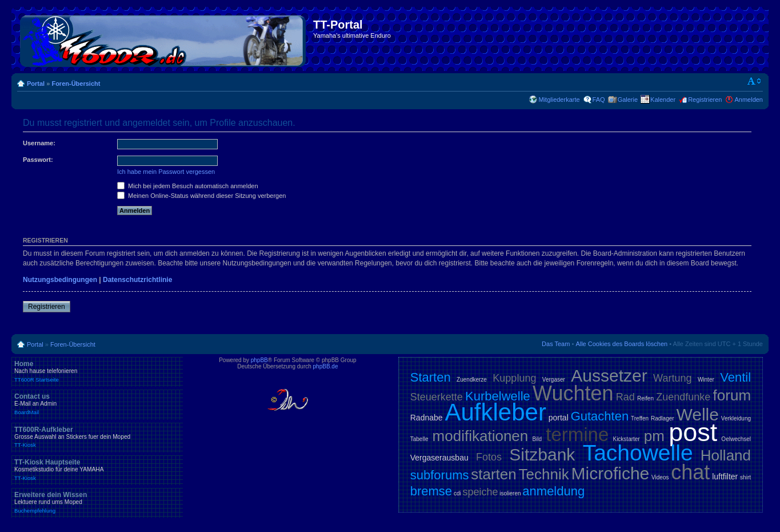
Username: (39, 143)
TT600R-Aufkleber (97, 437)
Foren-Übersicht (75, 83)
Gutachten (600, 416)
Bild (537, 439)
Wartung (672, 378)
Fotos (489, 457)
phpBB (259, 360)
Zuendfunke (683, 397)
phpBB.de (325, 366)
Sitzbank (542, 454)
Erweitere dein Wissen (97, 502)
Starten (430, 377)
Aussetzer (609, 375)
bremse (431, 491)
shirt (745, 477)
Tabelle (419, 439)
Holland (726, 455)
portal (559, 417)
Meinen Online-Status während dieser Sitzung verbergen (201, 195)
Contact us (97, 403)
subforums (439, 475)
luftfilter (725, 476)
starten (494, 474)
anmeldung (553, 491)
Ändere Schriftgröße (754, 81)
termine (577, 434)
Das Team (556, 343)
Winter (706, 379)
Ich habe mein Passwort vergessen (166, 171)
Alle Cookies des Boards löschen (621, 343)
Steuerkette (436, 397)
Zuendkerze (472, 379)
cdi (457, 493)
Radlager (662, 418)
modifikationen (481, 435)
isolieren (510, 493)
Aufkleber (495, 412)
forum (732, 395)
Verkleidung (736, 418)
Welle (697, 414)
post (693, 432)
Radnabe (426, 417)
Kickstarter (626, 439)
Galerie (628, 99)
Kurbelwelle (497, 396)
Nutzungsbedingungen (60, 280)
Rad (625, 397)
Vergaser (553, 379)
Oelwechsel (736, 439)
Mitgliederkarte (558, 99)
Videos (660, 477)
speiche (480, 492)
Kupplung (514, 378)
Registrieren (705, 99)
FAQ (599, 99)
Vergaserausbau (439, 457)
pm (654, 435)
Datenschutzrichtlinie (137, 280)
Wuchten (573, 393)
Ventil (735, 377)
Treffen (640, 418)
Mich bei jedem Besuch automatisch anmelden (187, 185)
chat (690, 472)
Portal (36, 83)
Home (97, 371)
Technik (544, 474)
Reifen (645, 398)
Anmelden (748, 99)
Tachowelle (638, 452)
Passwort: (38, 159)
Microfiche (610, 473)
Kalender (662, 99)
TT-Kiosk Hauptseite (97, 469)
